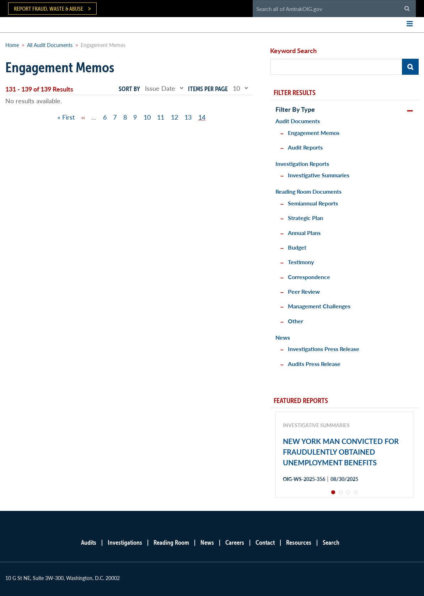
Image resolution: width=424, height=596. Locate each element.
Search (331, 542)
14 (201, 117)
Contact (265, 542)
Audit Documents (297, 121)
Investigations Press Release (323, 349)
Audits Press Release (314, 364)
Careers (234, 542)
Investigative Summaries (318, 175)
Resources (298, 542)
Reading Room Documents (308, 191)
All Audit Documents (50, 44)
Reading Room (171, 542)
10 (147, 117)
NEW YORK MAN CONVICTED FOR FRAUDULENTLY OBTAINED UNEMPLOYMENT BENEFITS (341, 451)
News (282, 337)
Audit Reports (305, 147)
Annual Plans (304, 233)
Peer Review (304, 291)
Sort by (129, 89)
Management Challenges (319, 306)
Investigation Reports (302, 164)
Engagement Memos (313, 133)
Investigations (125, 542)
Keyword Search (293, 50)
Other (295, 321)
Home (12, 44)
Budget (297, 247)
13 (188, 117)
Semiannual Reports (313, 203)
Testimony (301, 262)
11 (160, 117)
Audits (88, 542)
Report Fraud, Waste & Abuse (48, 8)
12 (174, 117)
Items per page (208, 89)
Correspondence (309, 277)
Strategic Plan (305, 218)
